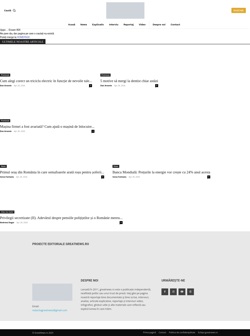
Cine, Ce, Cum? (7, 212)
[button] (10, 10)
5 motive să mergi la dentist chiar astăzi (129, 81)
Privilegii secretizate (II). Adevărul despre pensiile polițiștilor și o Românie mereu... (61, 218)
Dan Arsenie (6, 85)
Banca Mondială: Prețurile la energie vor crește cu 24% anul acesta (161, 172)
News (3, 166)
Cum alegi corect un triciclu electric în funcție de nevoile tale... (46, 81)
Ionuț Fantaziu (7, 176)
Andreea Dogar (7, 222)
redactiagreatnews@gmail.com (49, 310)
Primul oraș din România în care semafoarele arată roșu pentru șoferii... (52, 172)
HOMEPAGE (23, 37)
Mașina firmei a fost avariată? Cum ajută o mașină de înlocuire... (47, 126)
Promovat (5, 75)
